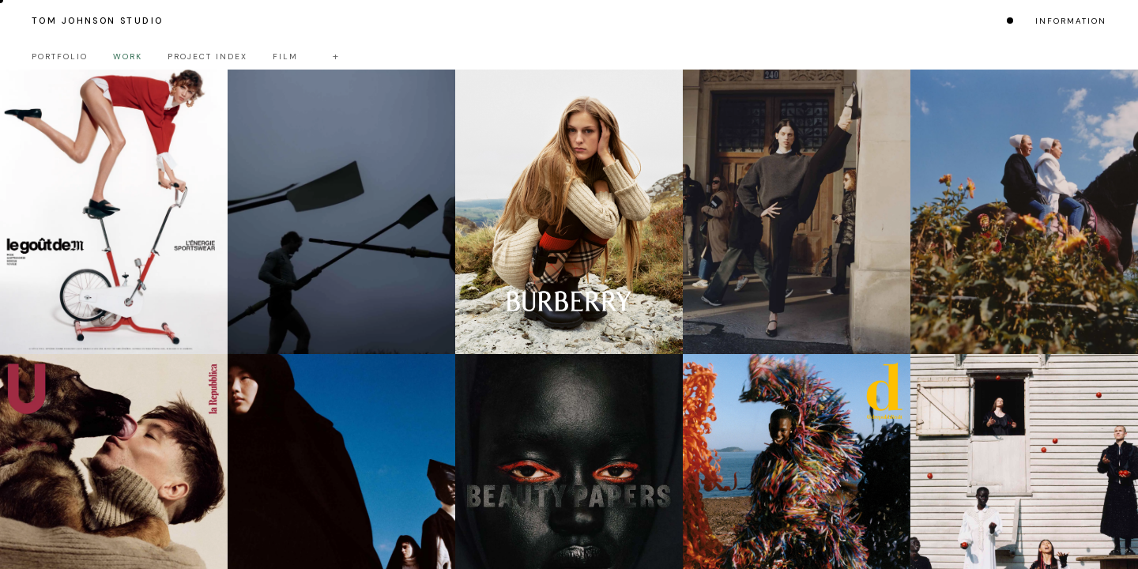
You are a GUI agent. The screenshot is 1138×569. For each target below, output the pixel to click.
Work (127, 56)
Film (285, 56)
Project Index (207, 56)
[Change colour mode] (1010, 20)
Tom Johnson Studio (98, 20)
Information (1070, 21)
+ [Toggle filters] (335, 56)
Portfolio (60, 56)
